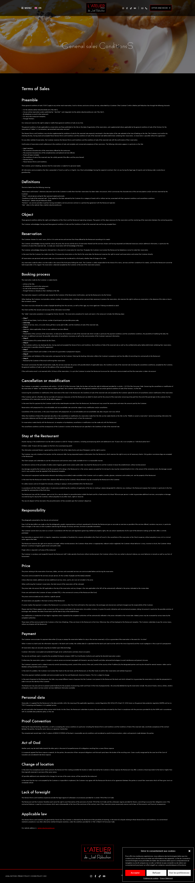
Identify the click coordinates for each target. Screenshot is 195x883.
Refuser (156, 873)
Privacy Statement (166, 878)
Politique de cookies (150, 878)
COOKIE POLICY (36, 876)
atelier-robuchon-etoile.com (46, 828)
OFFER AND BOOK (160, 8)
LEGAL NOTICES (11, 876)
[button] (189, 851)
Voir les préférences (179, 873)
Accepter (135, 873)
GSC (45, 876)
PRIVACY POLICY (24, 876)
